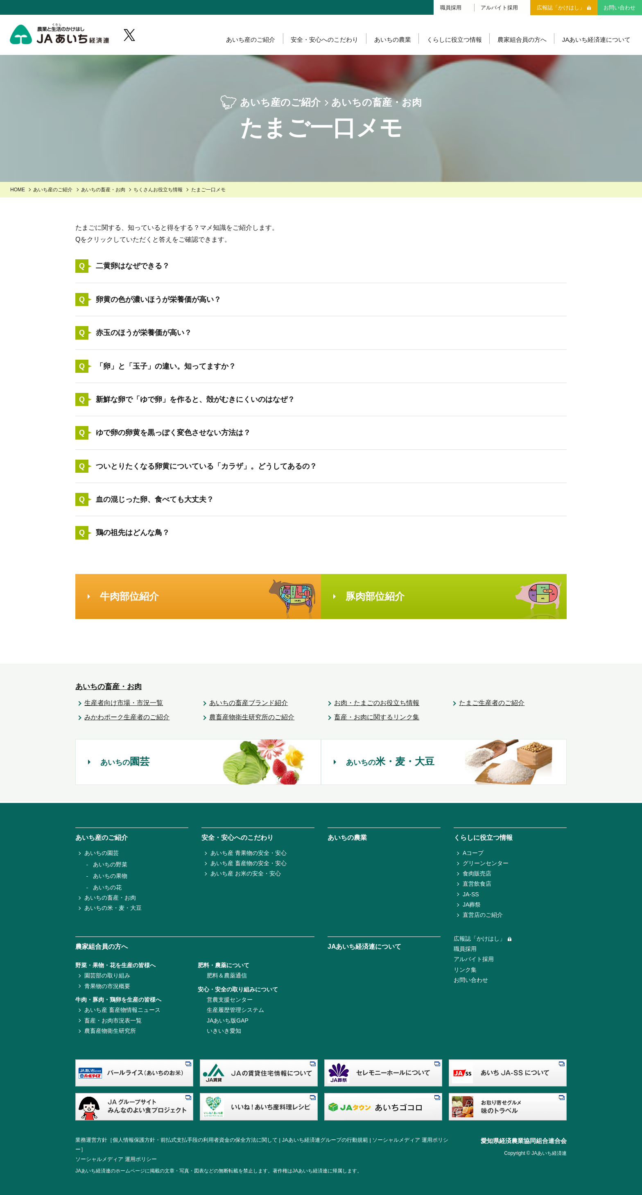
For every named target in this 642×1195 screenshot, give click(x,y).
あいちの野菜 (110, 864)
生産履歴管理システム (235, 1010)
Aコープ (473, 853)
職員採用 (450, 7)
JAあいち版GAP (228, 1020)
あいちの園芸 (101, 853)
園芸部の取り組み (107, 975)
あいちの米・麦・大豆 (113, 908)
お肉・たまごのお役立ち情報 (376, 704)
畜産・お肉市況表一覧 (113, 1020)
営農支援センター (230, 999)
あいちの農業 (391, 40)
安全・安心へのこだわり (323, 40)
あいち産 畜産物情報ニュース (122, 1010)
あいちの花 (107, 887)
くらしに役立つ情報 (453, 40)
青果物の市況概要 (107, 986)
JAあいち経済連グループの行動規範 (325, 1140)
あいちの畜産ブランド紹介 (248, 704)
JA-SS (471, 894)
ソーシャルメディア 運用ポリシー (116, 1159)
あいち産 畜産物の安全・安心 (248, 863)
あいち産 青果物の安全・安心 (248, 853)
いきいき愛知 (224, 1030)
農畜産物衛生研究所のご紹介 (251, 718)
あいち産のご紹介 (249, 40)
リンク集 (465, 969)
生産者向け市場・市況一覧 (123, 704)
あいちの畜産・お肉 (103, 191)
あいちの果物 (110, 876)
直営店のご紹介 (483, 915)
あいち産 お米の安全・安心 (245, 873)
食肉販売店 (477, 873)
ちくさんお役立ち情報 (158, 191)
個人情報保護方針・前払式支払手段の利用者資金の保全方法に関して (195, 1140)
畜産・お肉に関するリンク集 (376, 718)
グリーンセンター (486, 863)
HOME (17, 191)
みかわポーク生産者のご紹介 (127, 718)
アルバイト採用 (499, 7)
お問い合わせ (619, 7)
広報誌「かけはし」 (561, 7)
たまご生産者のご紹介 (491, 704)
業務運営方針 (91, 1140)
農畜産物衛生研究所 (110, 1030)
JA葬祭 (472, 904)
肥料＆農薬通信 (227, 975)
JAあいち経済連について (596, 40)
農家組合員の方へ (521, 40)
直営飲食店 (477, 883)
